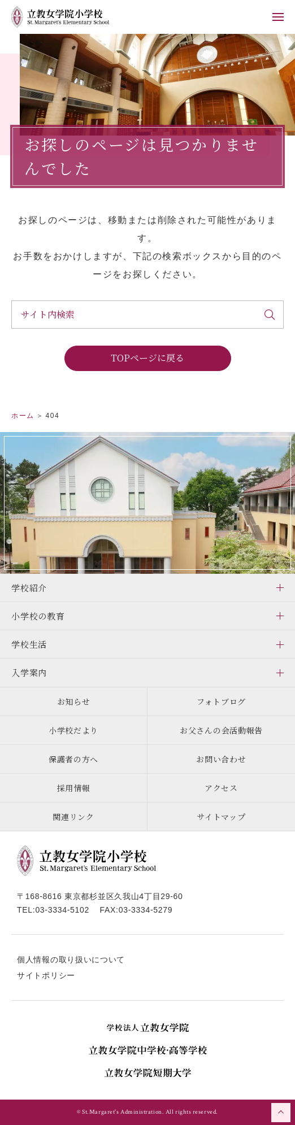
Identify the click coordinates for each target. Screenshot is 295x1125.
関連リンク (73, 816)
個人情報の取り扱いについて (71, 959)
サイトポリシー (46, 975)
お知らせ (73, 701)
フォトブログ (221, 701)
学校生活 (29, 644)
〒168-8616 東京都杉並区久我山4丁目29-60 (100, 896)
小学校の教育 (38, 616)
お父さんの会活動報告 (221, 730)
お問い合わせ (221, 759)
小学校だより (73, 730)
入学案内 (29, 672)
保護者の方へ (73, 759)
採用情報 (73, 787)
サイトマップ (221, 816)
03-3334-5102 (62, 909)
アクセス (221, 787)
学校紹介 (29, 588)
